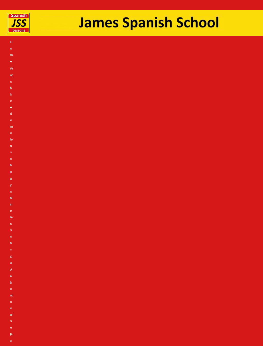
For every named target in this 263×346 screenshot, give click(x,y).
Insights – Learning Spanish (206, 57)
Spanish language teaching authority (173, 49)
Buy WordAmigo (35, 49)
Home (21, 42)
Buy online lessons (82, 42)
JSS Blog (175, 57)
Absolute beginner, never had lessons (117, 49)
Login (221, 42)
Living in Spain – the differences (106, 57)
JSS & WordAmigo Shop (68, 49)
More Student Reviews (149, 57)
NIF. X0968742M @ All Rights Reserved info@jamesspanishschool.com (132, 329)
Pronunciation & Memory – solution (156, 42)
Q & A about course (113, 42)
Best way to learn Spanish (221, 49)
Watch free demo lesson (47, 42)
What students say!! (199, 42)
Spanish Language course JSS (57, 57)
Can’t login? (238, 42)
